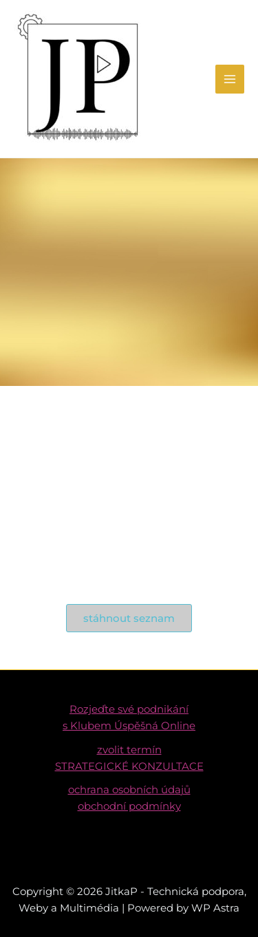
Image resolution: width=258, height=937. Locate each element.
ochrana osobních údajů (129, 790)
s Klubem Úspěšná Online (129, 726)
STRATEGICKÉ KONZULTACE (129, 766)
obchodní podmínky (129, 806)
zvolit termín (129, 750)
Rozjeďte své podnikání (129, 709)
